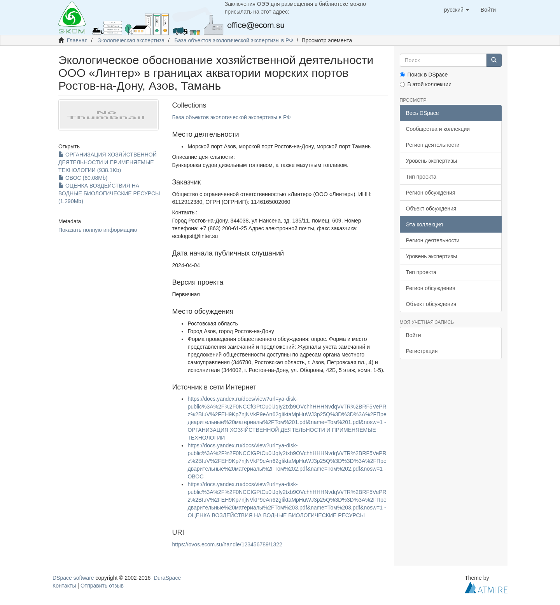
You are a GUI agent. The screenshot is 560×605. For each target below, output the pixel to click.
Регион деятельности (433, 145)
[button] (456, 9)
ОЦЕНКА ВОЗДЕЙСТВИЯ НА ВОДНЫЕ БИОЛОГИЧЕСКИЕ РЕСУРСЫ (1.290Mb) (109, 193)
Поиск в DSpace (424, 74)
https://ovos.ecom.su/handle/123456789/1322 (227, 544)
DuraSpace (167, 578)
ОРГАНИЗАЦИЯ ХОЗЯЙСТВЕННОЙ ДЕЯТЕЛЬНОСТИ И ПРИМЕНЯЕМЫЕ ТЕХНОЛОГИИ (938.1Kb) (107, 162)
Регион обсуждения (430, 192)
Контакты (64, 585)
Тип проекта (421, 177)
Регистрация (422, 351)
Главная (77, 40)
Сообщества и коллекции (438, 129)
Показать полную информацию (97, 230)
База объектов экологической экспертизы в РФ (234, 40)
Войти (413, 335)
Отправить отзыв (102, 585)
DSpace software (73, 578)
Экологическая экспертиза (131, 40)
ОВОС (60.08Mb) (82, 178)
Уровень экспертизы (431, 161)
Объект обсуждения (431, 208)
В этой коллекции (426, 84)
